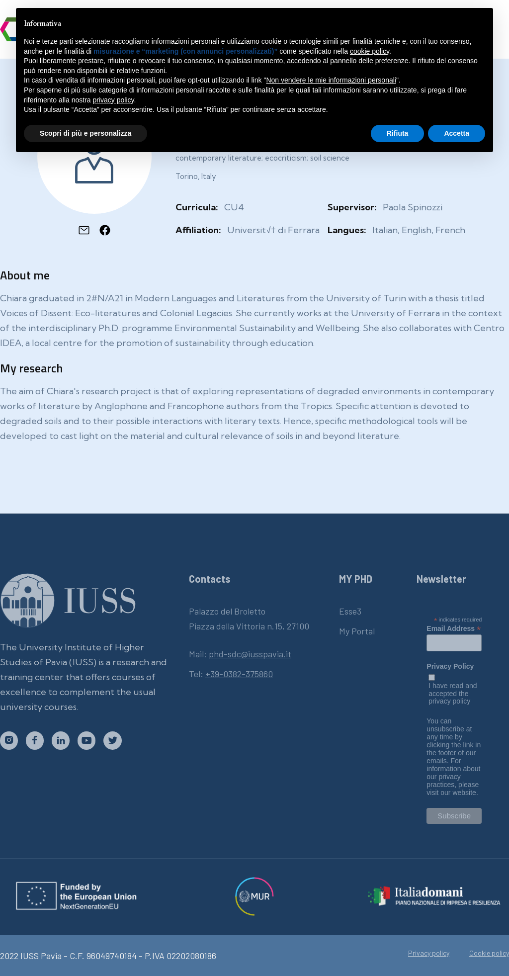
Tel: (231, 673)
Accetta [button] (456, 133)
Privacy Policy (450, 666)
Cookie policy (489, 953)
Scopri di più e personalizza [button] (85, 133)
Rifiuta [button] (398, 133)
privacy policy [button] (113, 100)
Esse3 (350, 611)
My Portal (357, 630)
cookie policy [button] (369, 51)
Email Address (453, 628)
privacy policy (449, 701)
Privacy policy (428, 953)
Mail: (240, 653)
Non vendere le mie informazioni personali (331, 80)
